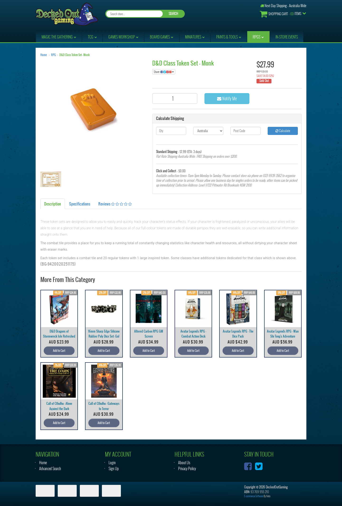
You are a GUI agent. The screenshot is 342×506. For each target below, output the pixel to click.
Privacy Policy (187, 468)
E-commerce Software (253, 496)
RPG (53, 55)
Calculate (283, 130)
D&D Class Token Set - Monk (74, 55)
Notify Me (227, 98)
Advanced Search (50, 468)
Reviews (115, 204)
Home (43, 55)
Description (52, 204)
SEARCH (173, 13)
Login (112, 462)
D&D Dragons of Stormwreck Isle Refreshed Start (59, 336)
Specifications (79, 204)
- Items (280, 14)
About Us (184, 462)
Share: (164, 72)
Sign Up (114, 468)
